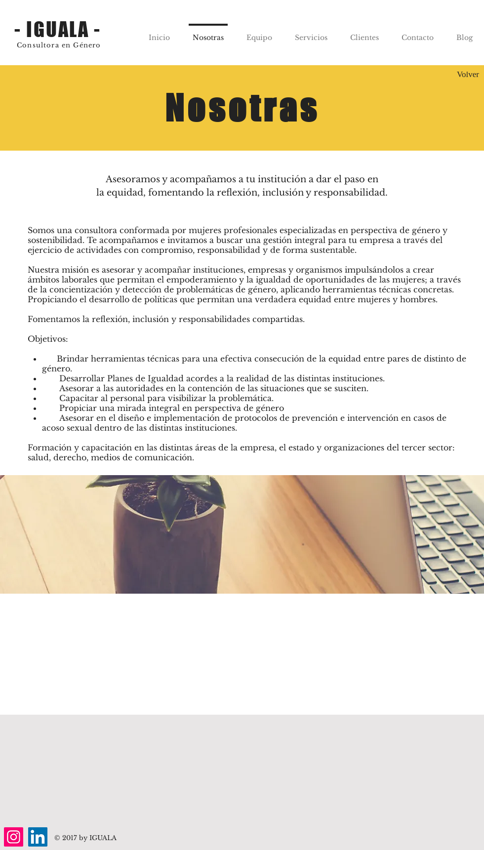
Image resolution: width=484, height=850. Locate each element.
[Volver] (468, 75)
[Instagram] (13, 837)
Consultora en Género (59, 45)
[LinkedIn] (37, 837)
